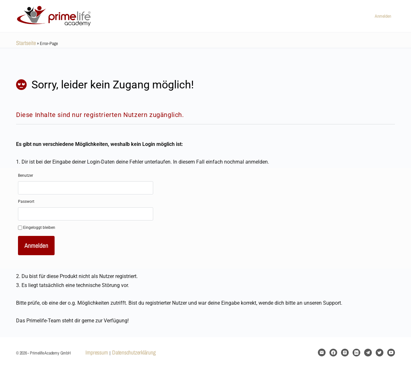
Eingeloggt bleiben (36, 227)
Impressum (96, 352)
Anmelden (383, 16)
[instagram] (345, 352)
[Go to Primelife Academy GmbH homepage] (54, 15)
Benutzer (25, 175)
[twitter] (379, 352)
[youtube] (391, 352)
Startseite (26, 43)
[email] (322, 352)
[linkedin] (356, 352)
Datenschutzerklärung (133, 352)
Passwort (26, 201)
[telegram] (368, 352)
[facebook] (333, 352)
